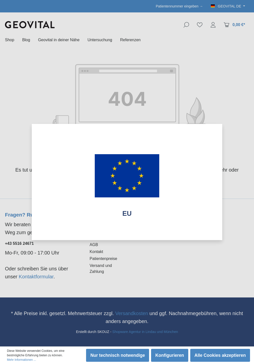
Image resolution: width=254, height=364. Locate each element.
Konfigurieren (169, 355)
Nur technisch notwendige (117, 355)
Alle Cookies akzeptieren (220, 355)
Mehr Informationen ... (21, 360)
